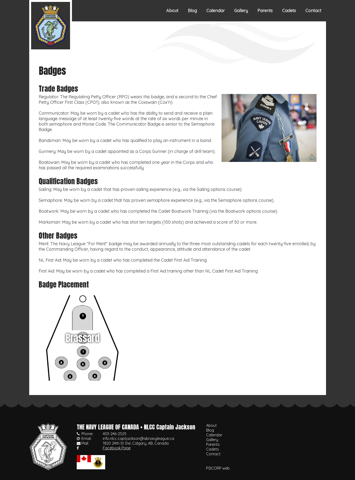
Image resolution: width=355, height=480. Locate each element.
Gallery (241, 10)
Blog (192, 10)
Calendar (215, 10)
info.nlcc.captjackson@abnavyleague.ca (138, 438)
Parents (265, 10)
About (172, 10)
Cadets (289, 10)
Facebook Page (117, 448)
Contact (313, 10)
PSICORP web (218, 468)
